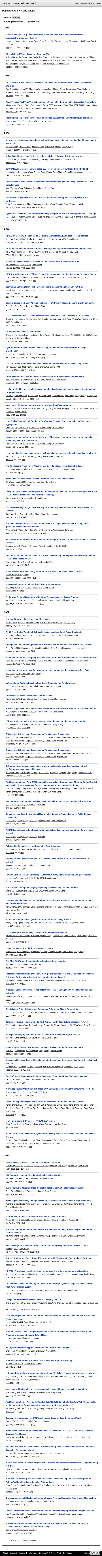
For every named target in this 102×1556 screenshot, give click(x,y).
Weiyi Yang (10, 530)
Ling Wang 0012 (21, 865)
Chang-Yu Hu (11, 891)
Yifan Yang (78, 1025)
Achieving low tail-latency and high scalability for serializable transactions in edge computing (48, 1201)
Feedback (67, 1553)
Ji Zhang (77, 217)
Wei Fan (37, 530)
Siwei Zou (28, 530)
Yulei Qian (31, 1514)
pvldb (8, 370)
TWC (8, 1003)
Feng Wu (83, 92)
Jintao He (20, 1012)
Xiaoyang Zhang (74, 1437)
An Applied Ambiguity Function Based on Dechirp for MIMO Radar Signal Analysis (43, 1035)
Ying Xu (18, 380)
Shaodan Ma (46, 562)
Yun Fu (54, 41)
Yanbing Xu (36, 1178)
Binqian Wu (10, 1421)
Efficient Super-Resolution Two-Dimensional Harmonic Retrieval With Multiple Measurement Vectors (51, 709)
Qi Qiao (17, 964)
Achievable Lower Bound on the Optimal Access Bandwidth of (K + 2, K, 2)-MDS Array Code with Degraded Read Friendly (49, 1432)
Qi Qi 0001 (73, 105)
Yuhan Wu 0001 (71, 335)
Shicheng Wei (38, 147)
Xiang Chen (39, 1165)
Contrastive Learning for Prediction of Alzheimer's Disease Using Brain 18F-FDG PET (44, 287)
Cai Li (35, 686)
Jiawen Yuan (11, 121)
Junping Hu (20, 1051)
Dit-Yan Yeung (58, 428)
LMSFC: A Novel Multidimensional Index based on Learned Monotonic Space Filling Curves (47, 364)
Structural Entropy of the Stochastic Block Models (28, 619)
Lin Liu (86, 60)
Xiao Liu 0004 (48, 290)
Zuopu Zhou (76, 788)
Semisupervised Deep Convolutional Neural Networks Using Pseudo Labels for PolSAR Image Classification (48, 815)
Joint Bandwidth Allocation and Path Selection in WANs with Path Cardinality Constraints (46, 1389)
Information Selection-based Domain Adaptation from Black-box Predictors (40, 479)
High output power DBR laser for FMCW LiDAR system (30, 1121)
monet (8, 1354)
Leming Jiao (53, 788)
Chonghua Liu (75, 1303)
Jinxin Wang (11, 1392)
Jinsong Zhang (47, 159)
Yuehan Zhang (24, 105)
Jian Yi (20, 498)
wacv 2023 (10, 415)
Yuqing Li (9, 41)
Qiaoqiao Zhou (32, 622)
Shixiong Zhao (20, 396)
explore (15, 3)
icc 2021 (9, 1367)
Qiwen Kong (36, 792)
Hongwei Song (49, 1220)
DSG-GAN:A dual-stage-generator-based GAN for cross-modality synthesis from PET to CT (47, 169)
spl (7, 565)
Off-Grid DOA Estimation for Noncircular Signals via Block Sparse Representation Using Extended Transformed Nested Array (50, 557)
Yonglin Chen (11, 290)
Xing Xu (18, 456)
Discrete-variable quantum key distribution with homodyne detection (37, 932)
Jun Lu (65, 1303)
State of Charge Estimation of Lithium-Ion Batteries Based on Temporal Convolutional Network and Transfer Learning (50, 1317)
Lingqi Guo (19, 108)
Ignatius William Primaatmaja (18, 936)
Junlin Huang (18, 1274)
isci (7, 1472)
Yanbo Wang (74, 41)
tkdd (7, 447)
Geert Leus (37, 587)
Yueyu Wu (82, 1485)
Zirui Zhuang (84, 105)
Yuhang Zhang (23, 1485)
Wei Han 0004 (46, 622)
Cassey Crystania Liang (41, 936)
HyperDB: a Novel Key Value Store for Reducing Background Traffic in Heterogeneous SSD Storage (51, 214)
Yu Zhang (10, 587)
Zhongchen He (27, 648)
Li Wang (9, 159)
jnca (7, 1277)
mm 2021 (10, 1239)
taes (7, 702)
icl (6, 1341)
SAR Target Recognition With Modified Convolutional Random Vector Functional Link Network (48, 801)
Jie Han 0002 (11, 622)
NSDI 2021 (10, 1169)
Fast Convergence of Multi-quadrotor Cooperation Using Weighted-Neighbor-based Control (47, 1245)
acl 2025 (9, 96)
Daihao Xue (55, 57)
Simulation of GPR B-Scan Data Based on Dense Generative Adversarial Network (42, 261)
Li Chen (34, 773)
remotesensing (12, 357)
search (33, 3)
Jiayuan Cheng (12, 147)
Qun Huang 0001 (13, 1165)
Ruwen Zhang (55, 319)
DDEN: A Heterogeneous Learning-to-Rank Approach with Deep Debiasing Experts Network (47, 1022)
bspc (8, 533)
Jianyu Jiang (43, 737)
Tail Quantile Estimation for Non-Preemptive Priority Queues (33, 846)
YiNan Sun (19, 1501)
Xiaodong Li (43, 319)
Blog (53, 1553)
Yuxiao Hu (74, 408)
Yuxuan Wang (24, 792)
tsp (7, 715)
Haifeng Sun (44, 773)
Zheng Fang (40, 306)
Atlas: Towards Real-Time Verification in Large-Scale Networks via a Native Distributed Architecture (51, 102)
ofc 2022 (9, 1127)
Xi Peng (22, 1067)
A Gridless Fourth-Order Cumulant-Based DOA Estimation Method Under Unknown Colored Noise (50, 1089)
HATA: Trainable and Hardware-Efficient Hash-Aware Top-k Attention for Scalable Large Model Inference (48, 84)
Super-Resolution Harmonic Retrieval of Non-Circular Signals (33, 584)
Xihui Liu (9, 408)
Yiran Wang (23, 1025)
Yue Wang (19, 587)
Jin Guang (10, 849)
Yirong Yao (10, 1079)
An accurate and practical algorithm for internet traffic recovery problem (38, 920)
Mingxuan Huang (28, 661)
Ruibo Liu (86, 89)
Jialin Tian (10, 456)
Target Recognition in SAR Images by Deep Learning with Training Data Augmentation (45, 376)
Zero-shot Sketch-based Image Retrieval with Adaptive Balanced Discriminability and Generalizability (51, 453)
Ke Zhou (46, 217)
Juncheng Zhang (51, 89)
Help (30, 1553)
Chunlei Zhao (82, 661)
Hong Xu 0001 (22, 277)
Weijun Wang (56, 1051)
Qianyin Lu (49, 1124)
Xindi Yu (9, 188)
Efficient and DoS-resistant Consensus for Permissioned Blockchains (37, 734)
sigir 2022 (10, 1028)
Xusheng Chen (45, 396)
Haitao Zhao (87, 1303)
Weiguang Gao (44, 1303)
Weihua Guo (60, 1124)
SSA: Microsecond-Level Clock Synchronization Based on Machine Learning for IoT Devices (47, 316)
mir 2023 (9, 460)
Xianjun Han (70, 290)
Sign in (91, 3)
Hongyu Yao (26, 686)
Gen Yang (10, 1051)
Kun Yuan (41, 92)
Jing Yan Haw (70, 936)
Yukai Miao (25, 773)
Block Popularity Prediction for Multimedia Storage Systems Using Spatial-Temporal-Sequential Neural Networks (49, 1231)
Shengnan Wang (36, 89)
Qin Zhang (54, 1025)
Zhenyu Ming (11, 923)
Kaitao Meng (34, 121)
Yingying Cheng (12, 1236)
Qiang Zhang (70, 172)
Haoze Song (54, 737)
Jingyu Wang (36, 105)
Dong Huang (71, 1140)
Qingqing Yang (12, 546)
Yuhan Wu (10, 1012)
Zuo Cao (26, 456)
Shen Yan (29, 1012)
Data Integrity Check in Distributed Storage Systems (29, 948)
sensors (9, 383)
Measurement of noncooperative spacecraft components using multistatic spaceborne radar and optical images (49, 183)
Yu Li (38, 1274)
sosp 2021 (10, 1383)
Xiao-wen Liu (19, 600)
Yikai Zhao (59, 335)
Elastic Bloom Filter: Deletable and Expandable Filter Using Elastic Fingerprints (42, 1009)
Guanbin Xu (11, 92)
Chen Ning (10, 1351)
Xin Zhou (9, 600)
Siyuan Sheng (27, 1165)
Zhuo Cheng (79, 1236)
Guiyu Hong (20, 849)
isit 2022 (9, 638)
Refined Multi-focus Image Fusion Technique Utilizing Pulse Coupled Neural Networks (45, 156)
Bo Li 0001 (59, 277)
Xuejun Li (81, 290)
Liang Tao (16, 293)
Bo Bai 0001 (61, 239)
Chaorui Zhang (21, 428)
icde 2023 (10, 341)
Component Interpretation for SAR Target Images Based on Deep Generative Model (43, 1418)
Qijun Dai (9, 306)
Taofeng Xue (34, 1025)
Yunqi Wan (10, 469)
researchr (6, 3)
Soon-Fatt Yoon (90, 1108)
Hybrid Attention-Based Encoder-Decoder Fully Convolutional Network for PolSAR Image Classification (46, 349)
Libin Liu (62, 773)
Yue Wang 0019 (26, 712)
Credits (22, 1553)
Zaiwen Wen (44, 1392)
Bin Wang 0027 (12, 265)
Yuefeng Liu (11, 1322)
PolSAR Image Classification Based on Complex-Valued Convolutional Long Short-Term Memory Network (49, 831)
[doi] (28, 48)
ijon (7, 926)
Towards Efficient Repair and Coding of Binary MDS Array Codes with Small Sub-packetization (48, 875)
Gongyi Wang (35, 64)
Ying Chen (56, 1303)
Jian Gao (9, 367)
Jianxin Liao (53, 108)
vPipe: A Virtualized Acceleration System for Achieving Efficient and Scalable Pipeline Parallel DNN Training (50, 1135)
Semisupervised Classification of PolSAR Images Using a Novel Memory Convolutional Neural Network (48, 860)
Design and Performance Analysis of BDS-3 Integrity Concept (33, 1300)
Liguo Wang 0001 (44, 661)
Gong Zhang (45, 41)
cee (7, 48)
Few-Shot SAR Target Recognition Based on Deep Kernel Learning (36, 961)
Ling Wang (18, 188)
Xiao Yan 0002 (16, 60)
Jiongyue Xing (22, 469)
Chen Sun (46, 792)
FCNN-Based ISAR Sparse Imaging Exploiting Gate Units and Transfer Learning (42, 888)
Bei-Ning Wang (29, 380)
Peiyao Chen (25, 265)
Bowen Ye (31, 92)
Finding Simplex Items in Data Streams (23, 332)
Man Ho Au (24, 1380)
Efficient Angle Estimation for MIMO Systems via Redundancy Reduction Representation (46, 721)
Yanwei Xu (23, 319)
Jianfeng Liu (22, 996)
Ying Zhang (10, 1514)
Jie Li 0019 (10, 239)
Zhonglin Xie (32, 1392)
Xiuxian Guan (58, 396)
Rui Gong (28, 188)
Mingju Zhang (36, 1220)
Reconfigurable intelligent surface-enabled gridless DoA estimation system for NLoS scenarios (49, 118)
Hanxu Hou (32, 252)
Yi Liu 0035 (20, 239)
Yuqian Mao (11, 1338)
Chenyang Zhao (61, 105)
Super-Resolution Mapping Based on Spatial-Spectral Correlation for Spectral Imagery (45, 1188)
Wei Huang (59, 290)
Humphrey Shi (86, 408)
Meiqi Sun (49, 1469)
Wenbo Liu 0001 (23, 1079)
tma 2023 (10, 549)
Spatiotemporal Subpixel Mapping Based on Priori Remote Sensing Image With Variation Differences (51, 657)
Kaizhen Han (56, 980)
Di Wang (20, 530)
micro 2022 (10, 913)
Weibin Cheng (12, 1220)
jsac (7, 281)
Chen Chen (10, 277)
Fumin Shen (48, 456)
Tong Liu (68, 530)
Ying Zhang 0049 (42, 648)
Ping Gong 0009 (12, 89)
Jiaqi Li (20, 1322)
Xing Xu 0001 (20, 482)
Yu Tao (51, 1501)
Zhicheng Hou (32, 1051)
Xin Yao (79, 60)
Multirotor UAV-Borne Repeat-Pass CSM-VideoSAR (29, 696)
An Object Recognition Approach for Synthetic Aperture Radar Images (37, 1348)
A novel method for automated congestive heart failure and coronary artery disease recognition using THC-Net (52, 1464)
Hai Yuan (91, 1485)
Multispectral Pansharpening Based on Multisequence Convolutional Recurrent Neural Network (49, 645)
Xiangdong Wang (25, 172)
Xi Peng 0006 (25, 546)
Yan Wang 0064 (76, 204)
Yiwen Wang (44, 1236)
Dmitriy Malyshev (69, 57)
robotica (9, 1252)
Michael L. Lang (83, 172)
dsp (7, 191)
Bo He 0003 (48, 105)
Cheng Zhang (11, 575)
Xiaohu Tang (31, 239)
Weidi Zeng (47, 60)
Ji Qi (35, 737)
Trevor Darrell (21, 412)
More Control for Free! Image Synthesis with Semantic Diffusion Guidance (39, 405)
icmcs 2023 (10, 485)
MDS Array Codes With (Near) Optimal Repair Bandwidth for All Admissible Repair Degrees (47, 236)
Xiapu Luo (30, 740)
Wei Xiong (54, 1079)
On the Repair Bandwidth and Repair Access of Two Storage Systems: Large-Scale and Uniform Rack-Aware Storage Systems (49, 1285)
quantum (9, 942)
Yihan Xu (37, 964)
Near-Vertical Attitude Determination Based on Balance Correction (35, 1217)
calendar (25, 3)
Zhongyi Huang (54, 952)
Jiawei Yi (24, 89)
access (9, 967)
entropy (9, 626)
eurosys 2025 (11, 112)
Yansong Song (20, 41)
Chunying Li (47, 530)
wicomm (9, 1504)
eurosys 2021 (11, 1210)
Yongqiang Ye (38, 204)
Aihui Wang (50, 204)
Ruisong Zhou (12, 217)
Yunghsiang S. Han (46, 239)
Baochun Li (49, 277)
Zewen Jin (64, 89)
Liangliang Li (75, 1469)
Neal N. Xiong (49, 1322)
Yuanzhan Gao (59, 60)
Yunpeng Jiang (30, 1376)
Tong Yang (50, 92)
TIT (7, 255)
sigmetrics (10, 744)
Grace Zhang (46, 172)
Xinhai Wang (42, 1501)
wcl (7, 1095)
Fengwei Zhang (17, 740)
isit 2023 (9, 472)
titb (7, 297)
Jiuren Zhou (32, 788)
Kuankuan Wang (37, 1124)
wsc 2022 (10, 853)
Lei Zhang (85, 41)
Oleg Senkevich (35, 57)
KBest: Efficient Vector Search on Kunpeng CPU (27, 54)
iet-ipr (8, 1054)
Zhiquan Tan (11, 952)
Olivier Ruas (64, 1012)
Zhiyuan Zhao (68, 600)
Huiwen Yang (37, 546)
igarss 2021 (10, 1517)
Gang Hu (34, 1236)
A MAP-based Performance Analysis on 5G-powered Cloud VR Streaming (39, 1360)
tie (7, 207)
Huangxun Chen (12, 773)
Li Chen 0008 (70, 277)
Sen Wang (69, 396)
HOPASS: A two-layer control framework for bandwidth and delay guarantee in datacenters (47, 1271)
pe (7, 760)
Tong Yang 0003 (47, 335)
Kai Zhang (45, 1025)
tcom (8, 242)
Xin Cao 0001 (20, 367)
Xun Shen (25, 674)
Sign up (98, 3)
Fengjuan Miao (20, 159)
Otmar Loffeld (61, 891)
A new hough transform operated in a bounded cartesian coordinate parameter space (44, 1047)
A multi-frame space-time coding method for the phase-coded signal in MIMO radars (44, 571)
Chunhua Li (37, 217)
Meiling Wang (21, 57)
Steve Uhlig (14, 338)
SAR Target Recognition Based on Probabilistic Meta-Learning (34, 1175)
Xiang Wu (86, 1437)
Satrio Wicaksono (48, 1105)
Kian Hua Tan (34, 1105)
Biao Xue (30, 306)
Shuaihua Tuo (37, 1485)
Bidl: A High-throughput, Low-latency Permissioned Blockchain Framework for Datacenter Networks (51, 1373)
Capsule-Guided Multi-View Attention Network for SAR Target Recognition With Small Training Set (50, 303)
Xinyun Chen (32, 849)
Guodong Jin (29, 1453)
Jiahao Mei (49, 147)
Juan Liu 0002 (34, 996)
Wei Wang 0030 (36, 277)
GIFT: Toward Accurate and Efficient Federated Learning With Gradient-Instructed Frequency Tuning (51, 274)
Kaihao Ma (10, 57)
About (5, 1553)
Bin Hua (38, 1322)
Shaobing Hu (24, 1220)
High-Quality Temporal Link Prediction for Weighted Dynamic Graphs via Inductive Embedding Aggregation (48, 422)
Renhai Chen (73, 92)
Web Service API (41, 1553)
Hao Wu (33, 923)
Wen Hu (45, 1079)
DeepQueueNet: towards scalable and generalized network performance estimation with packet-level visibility (51, 1061)
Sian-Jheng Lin (23, 952)
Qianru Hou (18, 1453)
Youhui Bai (21, 92)
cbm (7, 150)
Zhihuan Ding (23, 1124)
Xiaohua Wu (11, 498)
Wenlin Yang (55, 1261)
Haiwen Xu (22, 1105)
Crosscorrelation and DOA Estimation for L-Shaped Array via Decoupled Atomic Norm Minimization (51, 1498)
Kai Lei (8, 1274)
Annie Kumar (88, 788)
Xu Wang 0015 (54, 600)
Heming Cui (92, 396)
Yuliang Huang (35, 469)
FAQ (59, 1553)
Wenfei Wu (76, 319)
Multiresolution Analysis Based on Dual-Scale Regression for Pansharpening (40, 683)
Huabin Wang (25, 147)
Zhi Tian (28, 587)
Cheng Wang (66, 737)
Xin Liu (66, 1469)
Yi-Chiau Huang (69, 980)
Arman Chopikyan (61, 408)
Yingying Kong (44, 820)
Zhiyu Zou (70, 60)
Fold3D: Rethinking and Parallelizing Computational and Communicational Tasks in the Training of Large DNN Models (50, 391)
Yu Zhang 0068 (12, 712)
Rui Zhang (62, 1165)
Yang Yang (58, 456)
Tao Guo (21, 622)
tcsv (7, 603)
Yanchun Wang (33, 159)
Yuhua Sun (32, 1421)
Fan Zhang (24, 1236)
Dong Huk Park (20, 408)
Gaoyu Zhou (11, 1530)
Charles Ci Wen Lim (74, 1108)
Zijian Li (46, 57)
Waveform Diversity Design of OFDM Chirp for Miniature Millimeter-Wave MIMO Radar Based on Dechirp (49, 509)
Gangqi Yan (63, 41)
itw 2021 (9, 1293)
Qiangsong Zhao (24, 204)
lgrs (7, 309)
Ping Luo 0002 (49, 1143)
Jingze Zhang (48, 1067)
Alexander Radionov (32, 60)
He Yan (9, 1453)
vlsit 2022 (10, 795)
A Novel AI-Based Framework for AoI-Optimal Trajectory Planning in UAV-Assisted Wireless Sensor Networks (50, 991)
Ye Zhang (45, 1274)
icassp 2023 (11, 591)
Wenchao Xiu (11, 1025)
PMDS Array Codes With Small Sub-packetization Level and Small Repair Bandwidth (44, 632)
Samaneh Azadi (34, 408)
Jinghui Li (59, 159)
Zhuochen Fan (12, 319)
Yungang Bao (51, 1165)
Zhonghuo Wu (66, 1025)
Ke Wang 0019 (12, 1178)
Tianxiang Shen (28, 907)
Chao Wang (82, 936)
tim (7, 325)
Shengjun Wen (62, 204)
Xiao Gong (56, 792)
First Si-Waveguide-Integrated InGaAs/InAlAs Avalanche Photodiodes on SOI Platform (44, 1102)
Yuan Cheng (41, 1514)
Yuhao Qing (33, 396)
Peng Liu (33, 319)
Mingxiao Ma (11, 105)
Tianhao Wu (11, 996)
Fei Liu (58, 147)
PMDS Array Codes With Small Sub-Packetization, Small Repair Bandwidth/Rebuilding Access (48, 249)
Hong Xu (54, 773)
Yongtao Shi (29, 498)
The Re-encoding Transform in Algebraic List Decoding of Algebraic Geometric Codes (44, 466)
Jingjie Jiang (89, 1274)
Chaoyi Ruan (48, 1204)
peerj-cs (9, 501)
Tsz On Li (77, 737)
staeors (9, 268)
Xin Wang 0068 (48, 1351)
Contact (13, 1553)
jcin (7, 1396)
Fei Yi (55, 64)
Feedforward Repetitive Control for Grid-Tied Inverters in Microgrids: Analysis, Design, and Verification (47, 199)
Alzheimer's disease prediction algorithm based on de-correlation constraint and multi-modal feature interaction (51, 141)
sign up (16, 1540)
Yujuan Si (20, 1469)
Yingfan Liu (64, 64)
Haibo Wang (65, 788)
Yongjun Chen (74, 1220)
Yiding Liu (14, 64)
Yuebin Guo (30, 108)
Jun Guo (9, 865)
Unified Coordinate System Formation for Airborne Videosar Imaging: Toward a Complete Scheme (50, 1511)
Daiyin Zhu (49, 188)
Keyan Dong (33, 41)
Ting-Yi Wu (47, 469)
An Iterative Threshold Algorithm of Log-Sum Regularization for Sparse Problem (42, 597)
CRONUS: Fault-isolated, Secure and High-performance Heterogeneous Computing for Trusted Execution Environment (48, 902)
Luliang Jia (42, 600)
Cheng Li (92, 92)
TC (7, 1016)
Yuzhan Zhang (25, 217)
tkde (7, 431)
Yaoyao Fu (23, 64)
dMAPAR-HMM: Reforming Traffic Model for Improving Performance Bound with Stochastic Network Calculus (51, 541)
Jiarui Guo (23, 335)
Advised (16, 17)
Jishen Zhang (11, 792)
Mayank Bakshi (54, 923)
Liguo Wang (26, 1191)
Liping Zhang (23, 923)
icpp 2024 (10, 220)
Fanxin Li (9, 396)
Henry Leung (46, 121)
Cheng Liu (10, 1303)
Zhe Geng (10, 380)
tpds (7, 399)
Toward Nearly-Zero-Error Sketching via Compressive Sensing (34, 1162)
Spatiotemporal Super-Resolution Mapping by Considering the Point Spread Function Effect (47, 670)
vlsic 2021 (10, 1412)
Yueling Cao (20, 1303)
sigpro (8, 124)
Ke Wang (9, 964)
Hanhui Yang (56, 1236)
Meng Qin (10, 428)
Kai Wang (10, 482)
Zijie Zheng (42, 788)
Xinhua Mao (36, 699)
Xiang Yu (40, 380)
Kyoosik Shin (11, 1488)
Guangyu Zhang (89, 217)
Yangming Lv (82, 57)
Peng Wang (56, 217)
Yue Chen (10, 788)
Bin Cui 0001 (84, 335)
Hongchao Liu (68, 648)
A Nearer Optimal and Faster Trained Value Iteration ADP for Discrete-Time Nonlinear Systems (48, 1258)
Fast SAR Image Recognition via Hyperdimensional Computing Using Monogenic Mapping (46, 1076)
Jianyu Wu (38, 1012)
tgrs (7, 517)
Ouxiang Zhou (75, 89)
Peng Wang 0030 (13, 648)
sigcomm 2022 (12, 776)
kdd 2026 (9, 67)
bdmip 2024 (11, 163)
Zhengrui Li (10, 1290)
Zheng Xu (72, 1485)
